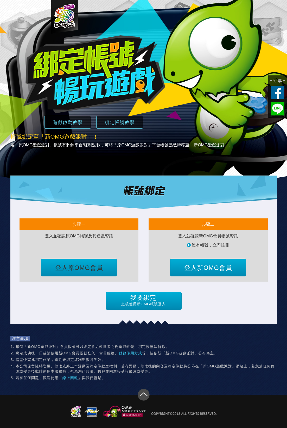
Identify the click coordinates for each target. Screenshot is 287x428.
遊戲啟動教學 (67, 122)
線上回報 (70, 378)
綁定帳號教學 (120, 122)
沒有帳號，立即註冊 (208, 245)
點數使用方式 (130, 353)
